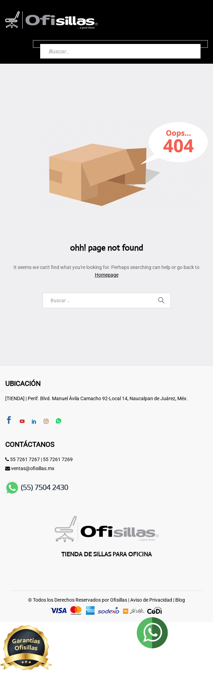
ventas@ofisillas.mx (32, 468)
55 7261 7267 (25, 459)
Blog (180, 600)
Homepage (106, 275)
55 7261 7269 (58, 459)
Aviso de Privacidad (151, 600)
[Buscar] (188, 44)
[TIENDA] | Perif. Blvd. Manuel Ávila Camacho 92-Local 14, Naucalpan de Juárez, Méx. (96, 398)
